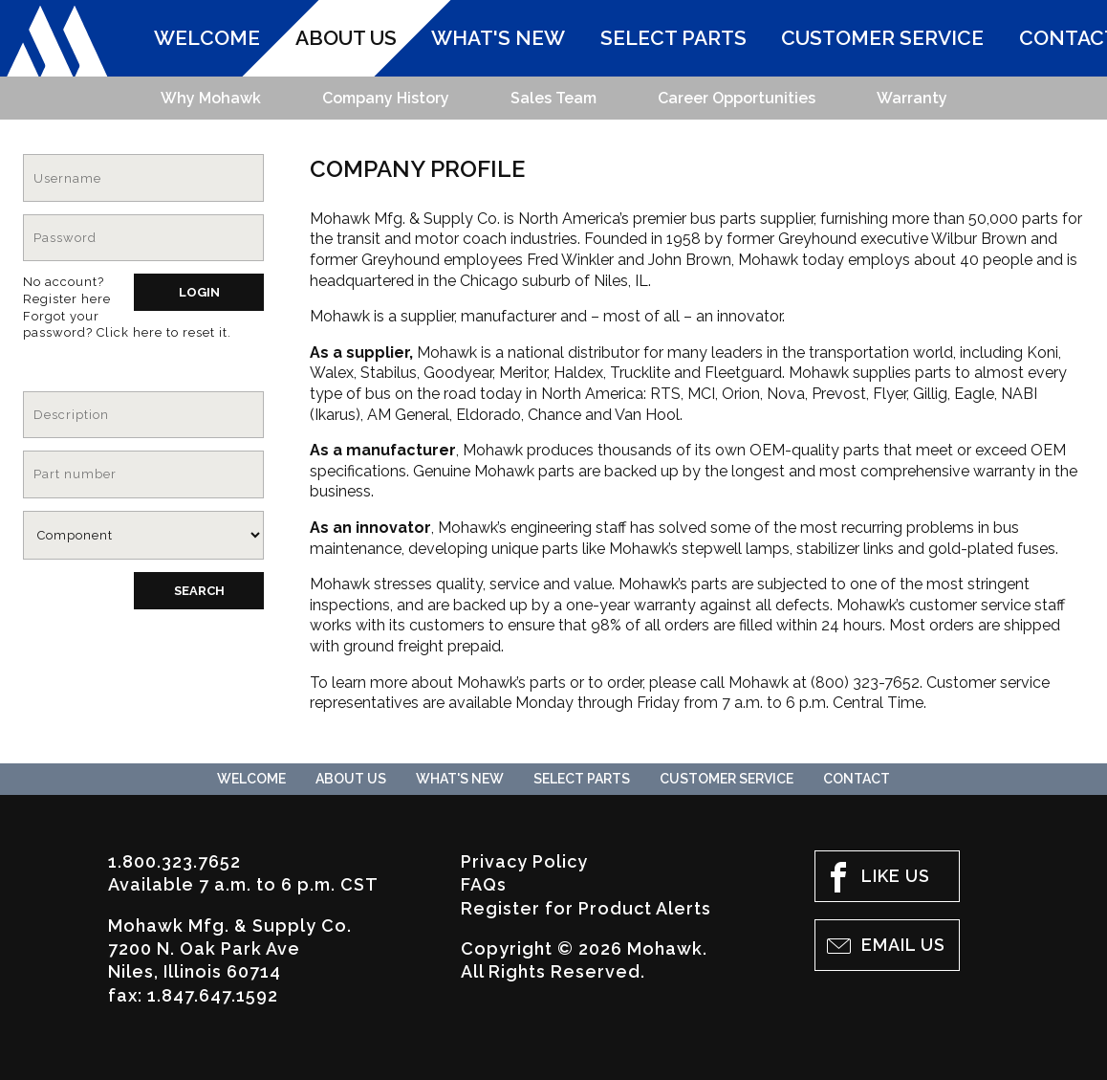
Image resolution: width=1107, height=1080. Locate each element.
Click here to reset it (162, 332)
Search (199, 591)
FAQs (484, 884)
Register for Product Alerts (586, 908)
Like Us (876, 877)
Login (199, 292)
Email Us (884, 946)
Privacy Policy (524, 861)
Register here (67, 299)
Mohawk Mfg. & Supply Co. (57, 41)
